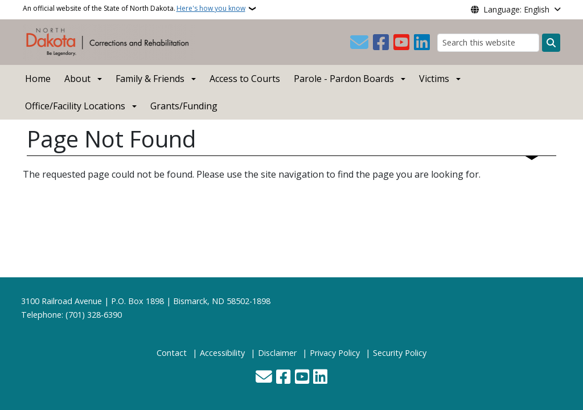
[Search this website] (488, 42)
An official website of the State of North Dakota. (134, 8)
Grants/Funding (183, 106)
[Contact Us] (359, 42)
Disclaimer (277, 352)
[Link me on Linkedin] (422, 42)
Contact (172, 352)
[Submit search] (551, 43)
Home (38, 78)
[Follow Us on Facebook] (381, 42)
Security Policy (399, 352)
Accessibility (222, 352)
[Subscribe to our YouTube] (401, 42)
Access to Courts (245, 78)
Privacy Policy (335, 352)
